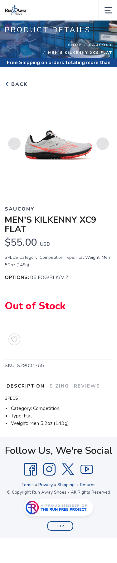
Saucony (100, 44)
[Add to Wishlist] (14, 339)
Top (60, 526)
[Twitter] (68, 469)
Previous (14, 145)
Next (102, 145)
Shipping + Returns (76, 485)
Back (16, 84)
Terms (28, 485)
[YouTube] (86, 469)
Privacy (45, 485)
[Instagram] (49, 469)
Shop (75, 44)
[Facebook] (30, 469)
